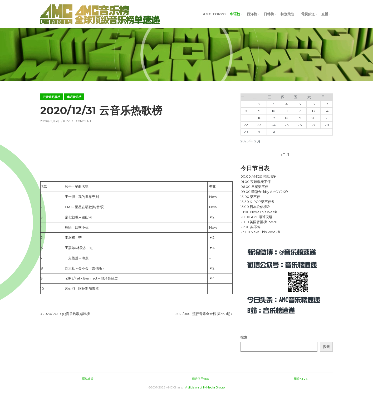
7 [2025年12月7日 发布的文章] (327, 104)
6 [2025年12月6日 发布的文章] (313, 104)
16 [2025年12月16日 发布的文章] (259, 118)
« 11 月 (285, 155)
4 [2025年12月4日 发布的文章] (287, 104)
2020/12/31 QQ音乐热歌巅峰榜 (66, 314)
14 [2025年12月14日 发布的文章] (326, 111)
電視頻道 (308, 14)
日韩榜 (269, 14)
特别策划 (287, 14)
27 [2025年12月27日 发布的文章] (313, 125)
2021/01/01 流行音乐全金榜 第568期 (202, 314)
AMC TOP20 (214, 14)
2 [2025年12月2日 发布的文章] (259, 104)
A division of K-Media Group (205, 387)
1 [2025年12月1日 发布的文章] (246, 104)
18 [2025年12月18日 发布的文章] (286, 118)
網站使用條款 (200, 379)
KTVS (67, 121)
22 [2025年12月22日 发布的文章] (246, 125)
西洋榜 (252, 14)
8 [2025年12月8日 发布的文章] (246, 111)
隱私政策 (88, 379)
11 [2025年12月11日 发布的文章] (287, 111)
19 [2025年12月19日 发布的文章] (299, 118)
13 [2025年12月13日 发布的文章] (313, 111)
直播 (324, 14)
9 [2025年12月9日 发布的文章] (259, 111)
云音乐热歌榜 (51, 97)
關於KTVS (300, 379)
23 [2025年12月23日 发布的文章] (259, 125)
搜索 (244, 337)
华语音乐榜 (74, 97)
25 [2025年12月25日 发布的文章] (286, 125)
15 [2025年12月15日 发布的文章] (245, 118)
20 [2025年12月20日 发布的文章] (313, 118)
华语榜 (235, 14)
